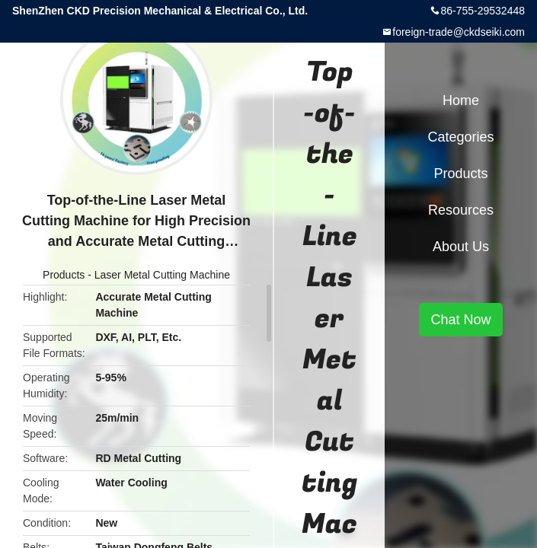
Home (461, 100)
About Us (461, 246)
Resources (461, 210)
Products (64, 275)
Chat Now (460, 319)
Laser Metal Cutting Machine (162, 275)
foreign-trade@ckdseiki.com (458, 32)
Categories (460, 137)
